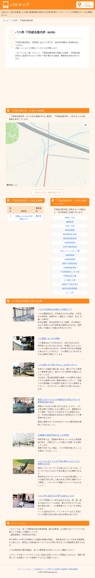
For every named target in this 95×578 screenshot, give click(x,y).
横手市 (38, 216)
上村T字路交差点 (70, 247)
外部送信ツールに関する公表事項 (47, 569)
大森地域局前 (70, 242)
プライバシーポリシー (25, 569)
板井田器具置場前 (69, 288)
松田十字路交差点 (69, 263)
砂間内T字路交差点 (70, 284)
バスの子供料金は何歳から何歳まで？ (55, 309)
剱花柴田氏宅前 (69, 234)
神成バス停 (70, 217)
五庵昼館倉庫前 (69, 267)
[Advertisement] (47, 87)
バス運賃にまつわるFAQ (49, 338)
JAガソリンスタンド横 (69, 251)
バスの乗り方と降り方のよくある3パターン (57, 365)
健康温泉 (70, 222)
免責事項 (64, 569)
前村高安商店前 (69, 238)
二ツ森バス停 (70, 280)
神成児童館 (70, 230)
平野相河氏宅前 (69, 276)
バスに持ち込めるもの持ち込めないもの (56, 496)
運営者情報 (73, 569)
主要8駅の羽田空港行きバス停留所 (53, 435)
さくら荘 (70, 293)
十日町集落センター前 (69, 272)
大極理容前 (70, 255)
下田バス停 (70, 226)
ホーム (6, 20)
